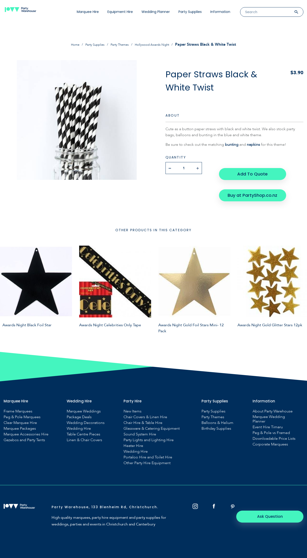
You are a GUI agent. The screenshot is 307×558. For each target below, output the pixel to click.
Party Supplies (190, 11)
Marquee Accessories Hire (26, 422)
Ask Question (277, 497)
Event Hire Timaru (268, 415)
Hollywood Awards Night (158, 44)
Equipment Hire (120, 11)
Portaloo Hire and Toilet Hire (148, 445)
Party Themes (119, 44)
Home (65, 44)
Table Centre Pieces (83, 422)
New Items (133, 399)
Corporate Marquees (270, 432)
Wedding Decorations (86, 410)
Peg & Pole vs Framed (271, 420)
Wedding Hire (79, 416)
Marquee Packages (20, 416)
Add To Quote (251, 168)
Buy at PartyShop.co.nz (251, 183)
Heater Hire (133, 433)
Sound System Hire (140, 422)
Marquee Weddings (84, 399)
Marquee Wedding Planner (269, 406)
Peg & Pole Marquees (22, 405)
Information (220, 11)
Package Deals (79, 405)
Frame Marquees (18, 399)
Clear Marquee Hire (20, 410)
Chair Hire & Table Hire (143, 410)
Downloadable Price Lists (274, 426)
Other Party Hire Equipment (147, 451)
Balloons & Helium (217, 410)
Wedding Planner (156, 11)
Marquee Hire (88, 11)
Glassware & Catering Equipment (152, 416)
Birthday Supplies (216, 416)
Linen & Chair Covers (84, 428)
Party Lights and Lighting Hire (149, 428)
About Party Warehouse (273, 399)
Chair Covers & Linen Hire (145, 405)
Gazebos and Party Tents (24, 428)
